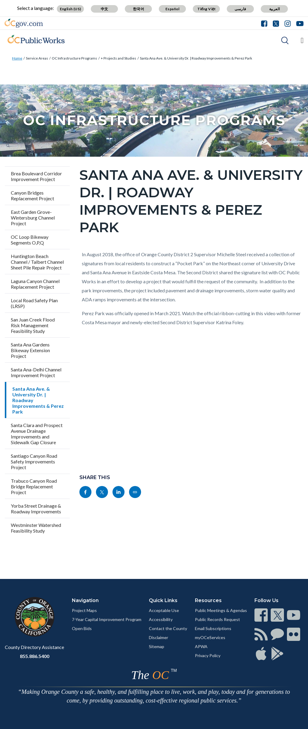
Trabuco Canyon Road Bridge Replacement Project (34, 486)
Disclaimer (158, 637)
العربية (274, 9)
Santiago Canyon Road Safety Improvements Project (34, 461)
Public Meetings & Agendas (221, 610)
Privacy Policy (207, 655)
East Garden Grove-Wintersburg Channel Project (33, 217)
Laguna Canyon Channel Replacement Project (35, 284)
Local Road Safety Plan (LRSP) (34, 303)
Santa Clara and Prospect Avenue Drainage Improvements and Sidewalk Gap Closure (37, 433)
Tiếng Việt (206, 9)
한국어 (138, 9)
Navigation (85, 600)
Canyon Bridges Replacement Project (32, 195)
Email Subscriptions (213, 628)
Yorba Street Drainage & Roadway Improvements (36, 508)
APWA (201, 646)
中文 (104, 9)
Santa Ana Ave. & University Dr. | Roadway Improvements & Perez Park (196, 58)
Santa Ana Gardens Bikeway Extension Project (30, 350)
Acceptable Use (164, 610)
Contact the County (168, 628)
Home (17, 58)
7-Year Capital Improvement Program (106, 619)
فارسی (240, 9)
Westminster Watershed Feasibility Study (36, 528)
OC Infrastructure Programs (74, 58)
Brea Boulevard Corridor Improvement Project (36, 176)
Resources (208, 600)
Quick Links (163, 600)
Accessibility (161, 619)
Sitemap (156, 646)
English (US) (70, 9)
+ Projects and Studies (118, 58)
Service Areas (37, 58)
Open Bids (82, 628)
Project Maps (84, 610)
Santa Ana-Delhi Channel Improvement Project (36, 372)
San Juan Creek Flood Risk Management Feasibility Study (33, 325)
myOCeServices (210, 637)
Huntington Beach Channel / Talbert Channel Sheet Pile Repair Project (37, 261)
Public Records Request (217, 619)
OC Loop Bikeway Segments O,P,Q (29, 239)
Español (172, 9)
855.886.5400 (34, 656)
